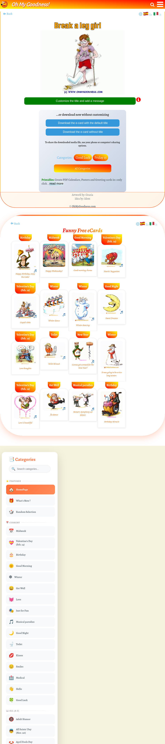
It (160, 15)
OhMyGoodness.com (84, 207)
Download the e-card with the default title (82, 122)
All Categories (82, 169)
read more (56, 184)
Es (151, 15)
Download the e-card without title (82, 132)
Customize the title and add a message (80, 100)
